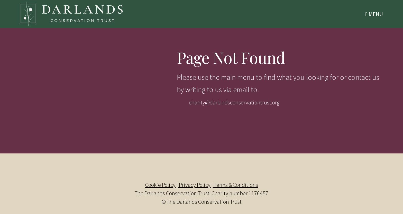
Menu (374, 14)
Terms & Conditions (235, 184)
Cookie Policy (160, 184)
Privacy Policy (194, 184)
